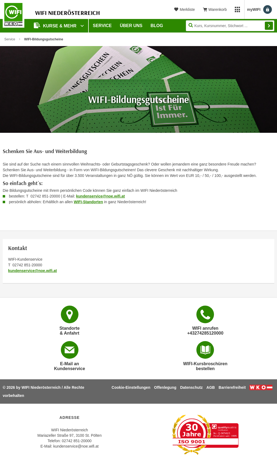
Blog (157, 25)
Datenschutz (191, 387)
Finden (269, 26)
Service (102, 25)
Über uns (131, 25)
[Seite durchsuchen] (230, 25)
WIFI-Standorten (88, 202)
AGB (210, 387)
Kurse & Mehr (56, 25)
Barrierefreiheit (232, 387)
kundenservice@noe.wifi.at (100, 196)
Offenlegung (165, 387)
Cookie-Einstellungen (131, 387)
